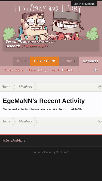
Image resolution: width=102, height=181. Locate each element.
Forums (68, 61)
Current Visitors (14, 70)
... (79, 70)
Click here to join (34, 46)
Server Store (44, 61)
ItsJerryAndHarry (14, 140)
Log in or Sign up (84, 3)
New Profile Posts (62, 70)
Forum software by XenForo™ (51, 152)
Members (90, 61)
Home (22, 61)
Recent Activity (38, 70)
